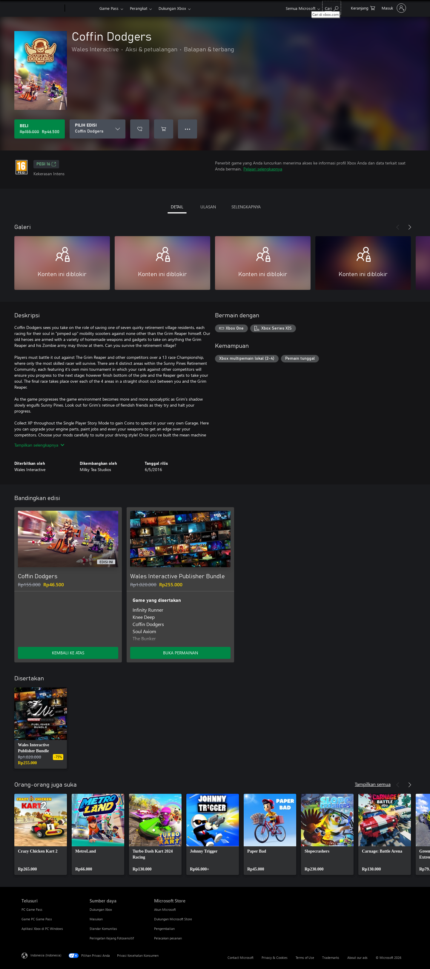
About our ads (357, 957)
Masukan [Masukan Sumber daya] (96, 919)
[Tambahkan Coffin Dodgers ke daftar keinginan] (139, 129)
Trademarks (330, 957)
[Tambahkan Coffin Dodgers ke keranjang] (163, 129)
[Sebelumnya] (398, 227)
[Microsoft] (42, 8)
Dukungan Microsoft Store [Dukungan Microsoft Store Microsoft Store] (173, 919)
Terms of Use (305, 957)
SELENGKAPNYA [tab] (246, 207)
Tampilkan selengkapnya (39, 445)
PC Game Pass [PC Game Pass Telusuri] (32, 909)
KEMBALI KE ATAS (68, 653)
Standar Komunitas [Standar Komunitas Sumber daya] (103, 928)
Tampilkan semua (373, 784)
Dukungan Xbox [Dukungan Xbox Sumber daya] (101, 909)
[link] (40, 728)
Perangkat (138, 8)
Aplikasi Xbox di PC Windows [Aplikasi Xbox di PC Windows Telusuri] (42, 928)
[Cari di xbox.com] (331, 7)
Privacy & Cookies (275, 957)
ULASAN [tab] (208, 207)
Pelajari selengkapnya (262, 169)
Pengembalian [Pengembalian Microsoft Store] (164, 928)
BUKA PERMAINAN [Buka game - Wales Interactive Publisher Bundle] (180, 653)
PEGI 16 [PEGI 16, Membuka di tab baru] (46, 164)
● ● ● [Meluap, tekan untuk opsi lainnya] (188, 128)
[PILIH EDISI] (97, 129)
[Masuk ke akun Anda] (393, 8)
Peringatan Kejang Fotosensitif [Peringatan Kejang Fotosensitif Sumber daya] (112, 938)
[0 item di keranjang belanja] (363, 8)
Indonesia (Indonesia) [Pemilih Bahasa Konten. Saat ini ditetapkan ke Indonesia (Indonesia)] (45, 955)
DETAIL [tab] (177, 207)
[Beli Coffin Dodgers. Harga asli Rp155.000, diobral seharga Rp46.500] (39, 129)
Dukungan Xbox (172, 8)
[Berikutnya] (410, 227)
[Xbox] (81, 8)
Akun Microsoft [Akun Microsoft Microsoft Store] (165, 909)
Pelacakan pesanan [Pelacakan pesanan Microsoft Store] (168, 938)
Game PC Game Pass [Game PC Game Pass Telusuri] (37, 919)
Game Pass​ (109, 8)
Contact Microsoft (241, 957)
